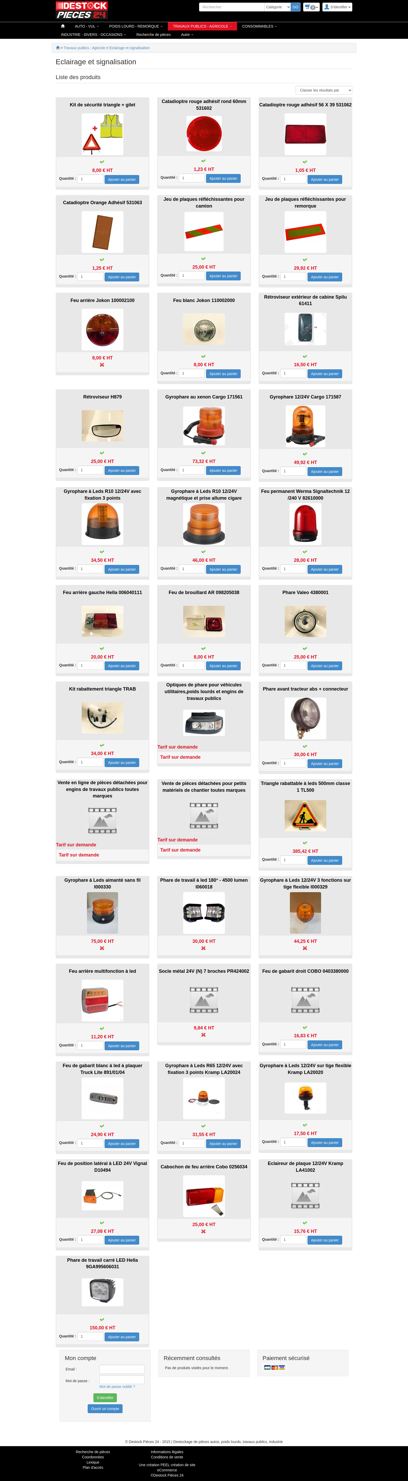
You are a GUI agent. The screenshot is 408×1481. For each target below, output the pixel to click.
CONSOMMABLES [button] (259, 26)
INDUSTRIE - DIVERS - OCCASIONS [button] (93, 35)
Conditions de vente (167, 1457)
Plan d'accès (93, 1467)
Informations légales (167, 1452)
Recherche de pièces (153, 35)
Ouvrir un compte (105, 1409)
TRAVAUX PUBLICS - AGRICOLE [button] (202, 26)
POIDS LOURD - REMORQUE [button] (136, 26)
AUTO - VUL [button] (87, 26)
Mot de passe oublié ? (117, 1387)
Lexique (93, 1462)
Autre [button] (187, 35)
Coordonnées (93, 1457)
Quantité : (67, 178)
